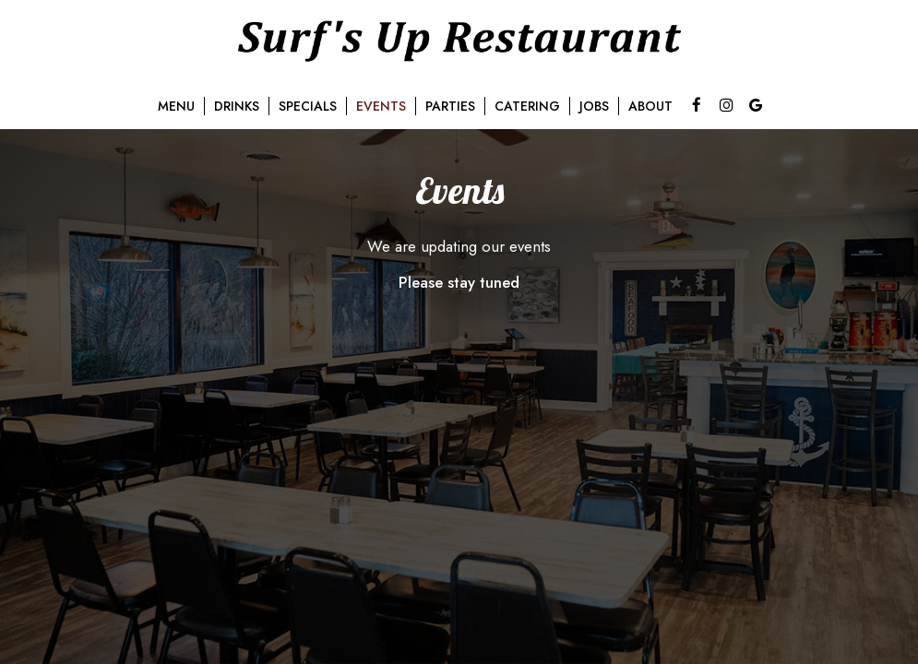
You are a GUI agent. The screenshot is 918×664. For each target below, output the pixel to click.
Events (381, 106)
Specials (308, 106)
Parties (450, 106)
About (650, 106)
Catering (527, 106)
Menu (176, 106)
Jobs (594, 106)
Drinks (236, 106)
